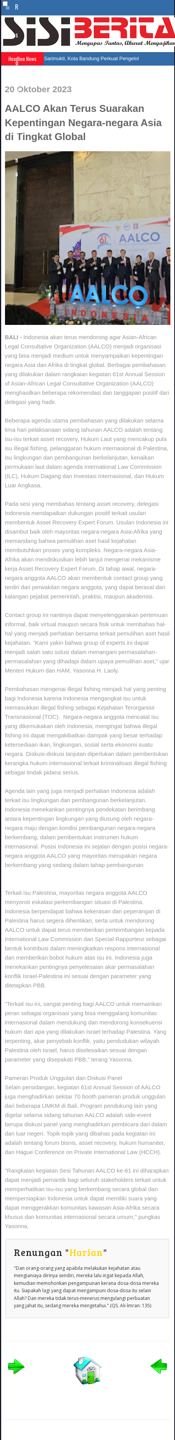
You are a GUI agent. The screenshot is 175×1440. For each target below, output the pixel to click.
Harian (86, 1252)
